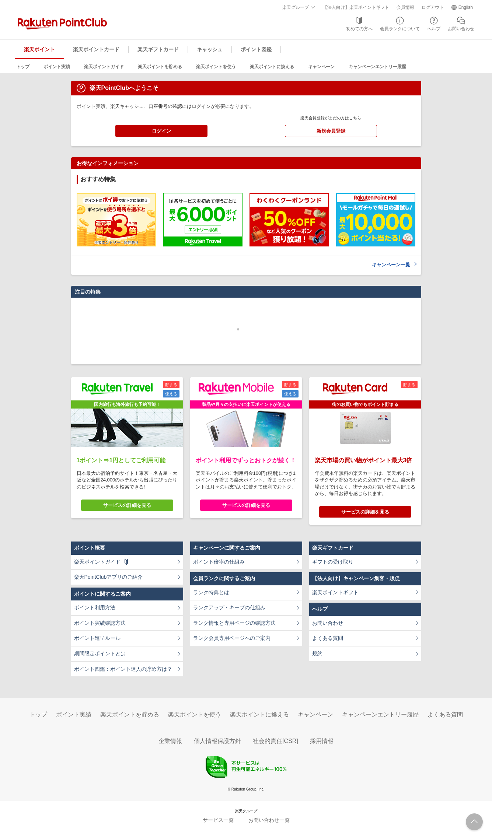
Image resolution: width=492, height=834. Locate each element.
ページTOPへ (474, 821)
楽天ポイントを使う (216, 66)
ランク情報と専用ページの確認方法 (234, 623)
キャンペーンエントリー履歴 (377, 66)
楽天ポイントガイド (104, 66)
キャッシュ (210, 49)
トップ (22, 66)
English (465, 7)
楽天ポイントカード (96, 49)
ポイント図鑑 (256, 49)
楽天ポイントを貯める (160, 66)
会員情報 (405, 7)
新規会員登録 (331, 131)
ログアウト (433, 7)
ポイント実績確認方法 (100, 623)
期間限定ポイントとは (100, 653)
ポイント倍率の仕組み (219, 562)
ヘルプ (433, 28)
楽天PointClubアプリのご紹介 (108, 577)
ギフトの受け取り (332, 562)
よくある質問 (327, 638)
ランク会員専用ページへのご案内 (232, 638)
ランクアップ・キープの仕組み (229, 607)
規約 (317, 653)
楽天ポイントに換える (272, 66)
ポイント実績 (56, 66)
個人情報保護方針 (217, 741)
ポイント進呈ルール (97, 638)
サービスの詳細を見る (127, 505)
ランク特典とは (211, 592)
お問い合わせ (461, 28)
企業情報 (170, 741)
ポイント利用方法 (94, 607)
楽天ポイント (39, 49)
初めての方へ (359, 28)
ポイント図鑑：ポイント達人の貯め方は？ (123, 669)
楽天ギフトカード (158, 49)
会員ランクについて (400, 28)
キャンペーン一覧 (391, 264)
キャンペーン (321, 66)
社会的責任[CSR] (275, 741)
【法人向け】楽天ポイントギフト (356, 7)
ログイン (161, 131)
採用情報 (322, 741)
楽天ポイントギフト (335, 592)
